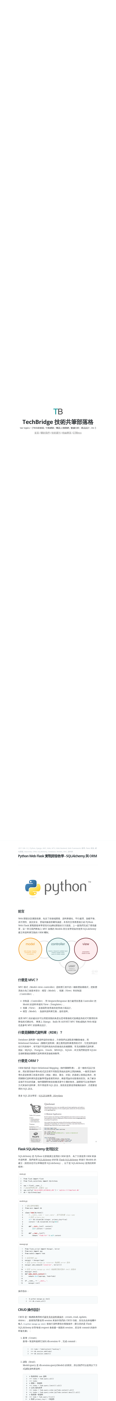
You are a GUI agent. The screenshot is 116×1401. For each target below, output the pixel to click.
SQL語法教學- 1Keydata (51, 1095)
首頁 (36, 432)
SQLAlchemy (44, 1159)
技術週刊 (55, 432)
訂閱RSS (77, 432)
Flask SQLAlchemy (68, 1159)
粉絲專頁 (66, 432)
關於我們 (45, 432)
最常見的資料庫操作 (54, 1316)
